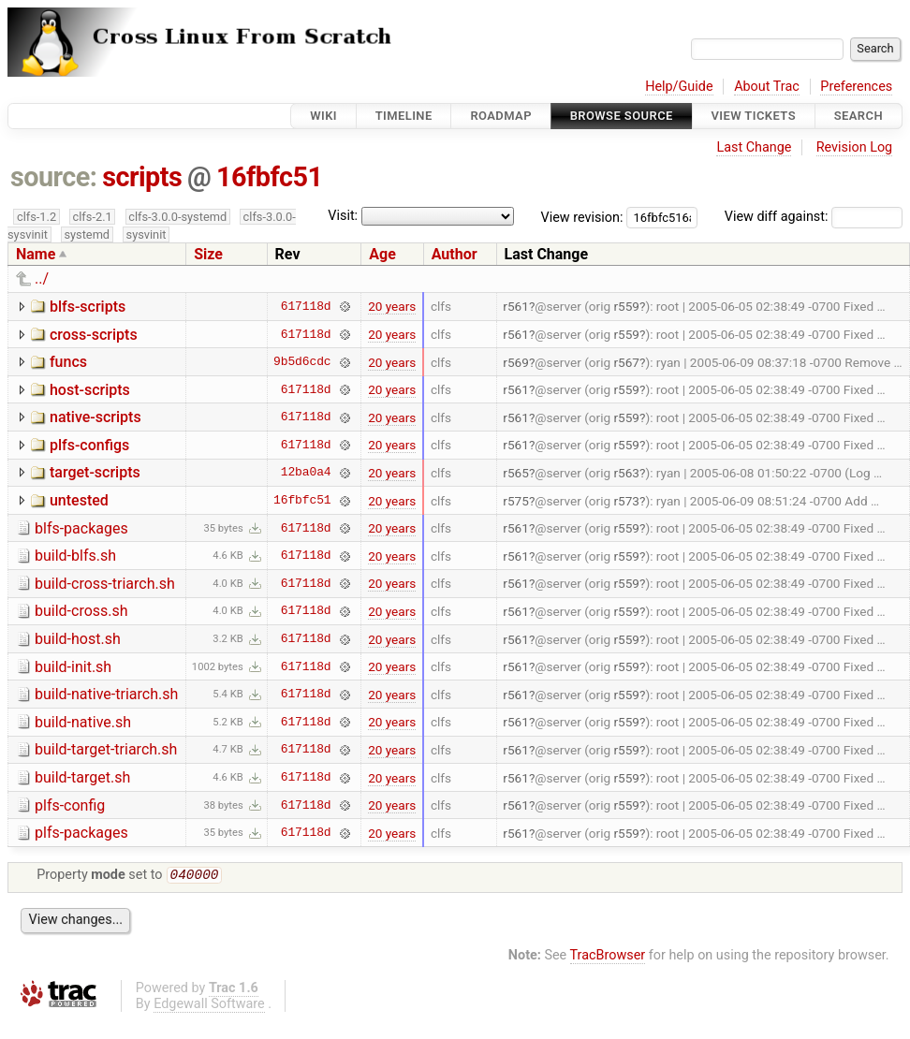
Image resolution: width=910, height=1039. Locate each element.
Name (35, 254)
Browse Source (621, 116)
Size (208, 254)
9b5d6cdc (301, 362)
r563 (626, 472)
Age (382, 254)
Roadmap (501, 116)
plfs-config (70, 805)
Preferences (856, 87)
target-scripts (95, 472)
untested (79, 500)
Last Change (753, 147)
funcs (68, 362)
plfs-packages (81, 832)
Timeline (404, 116)
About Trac (767, 87)
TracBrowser (608, 957)
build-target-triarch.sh (106, 749)
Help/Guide (678, 87)
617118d (306, 306)
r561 (516, 306)
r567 (626, 362)
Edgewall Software (209, 1006)
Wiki (323, 116)
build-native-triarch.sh (106, 694)
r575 (516, 500)
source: (53, 177)
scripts (142, 177)
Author (454, 254)
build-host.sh (78, 639)
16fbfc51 (269, 177)
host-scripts (90, 390)
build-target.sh (82, 777)
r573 (626, 500)
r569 (516, 362)
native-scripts (95, 417)
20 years (392, 306)
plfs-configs (89, 445)
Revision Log (854, 147)
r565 (516, 472)
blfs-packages (81, 528)
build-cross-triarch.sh (105, 584)
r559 (626, 306)
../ (42, 278)
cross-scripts (94, 335)
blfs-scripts (87, 306)
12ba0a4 (306, 472)
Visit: (343, 216)
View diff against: (814, 217)
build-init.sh (73, 667)
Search (858, 116)
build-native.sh (83, 722)
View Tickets (754, 116)
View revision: (582, 217)
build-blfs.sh (75, 555)
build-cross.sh (81, 611)
